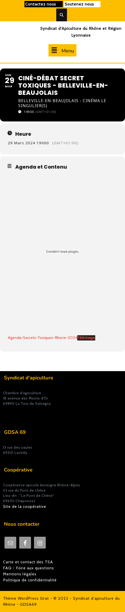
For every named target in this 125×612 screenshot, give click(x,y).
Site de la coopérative (24, 506)
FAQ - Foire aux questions (28, 568)
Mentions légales (19, 574)
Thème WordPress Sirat (26, 598)
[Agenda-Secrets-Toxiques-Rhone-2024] (63, 251)
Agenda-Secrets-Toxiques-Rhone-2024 (42, 337)
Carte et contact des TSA (28, 562)
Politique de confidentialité (30, 580)
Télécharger (86, 337)
